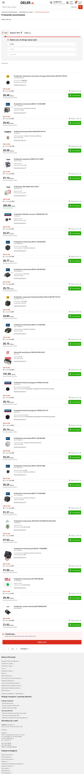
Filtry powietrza (6, 757)
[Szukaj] (80, 7)
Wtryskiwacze (6, 770)
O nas (3, 668)
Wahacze (4, 761)
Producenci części (7, 666)
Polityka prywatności (8, 680)
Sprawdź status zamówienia (10, 661)
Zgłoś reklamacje (7, 676)
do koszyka (74, 95)
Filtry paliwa (5, 768)
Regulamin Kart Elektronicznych (11, 685)
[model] (42, 49)
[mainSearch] (35, 7)
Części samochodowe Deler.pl (9, 12)
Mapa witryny (6, 690)
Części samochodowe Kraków (10, 683)
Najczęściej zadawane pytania (11, 688)
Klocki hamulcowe (7, 755)
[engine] (42, 54)
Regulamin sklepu (7, 671)
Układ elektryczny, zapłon (26, 12)
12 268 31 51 (11, 725)
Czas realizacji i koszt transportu (11, 678)
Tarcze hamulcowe (7, 759)
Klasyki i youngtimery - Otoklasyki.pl (12, 693)
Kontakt (4, 730)
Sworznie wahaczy (7, 766)
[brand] (42, 44)
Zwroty (4, 673)
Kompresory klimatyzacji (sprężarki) (12, 764)
